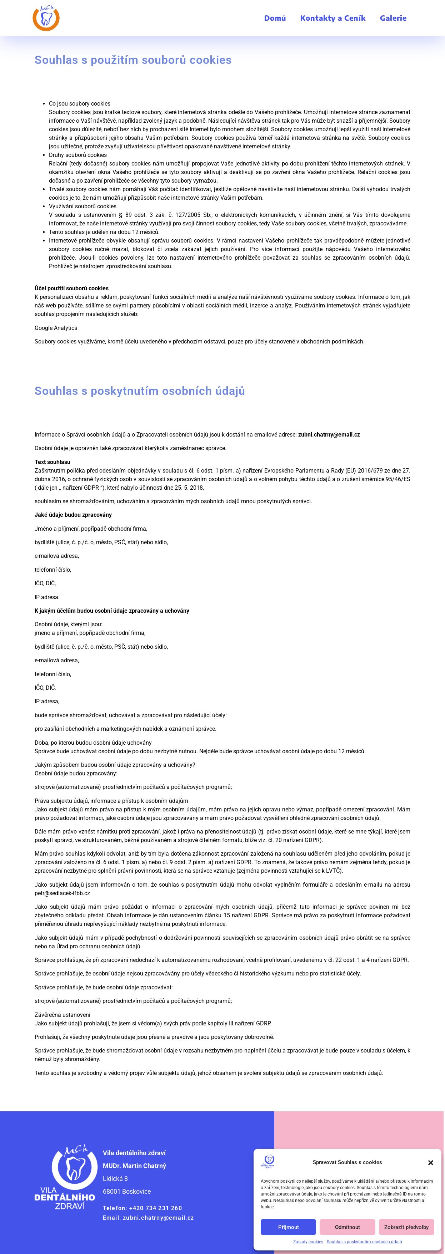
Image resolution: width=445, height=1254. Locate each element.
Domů (275, 17)
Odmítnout (347, 1227)
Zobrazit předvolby (406, 1227)
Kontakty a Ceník (333, 17)
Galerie (393, 17)
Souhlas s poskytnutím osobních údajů (364, 1241)
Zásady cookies (308, 1241)
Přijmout (288, 1227)
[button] (430, 1162)
